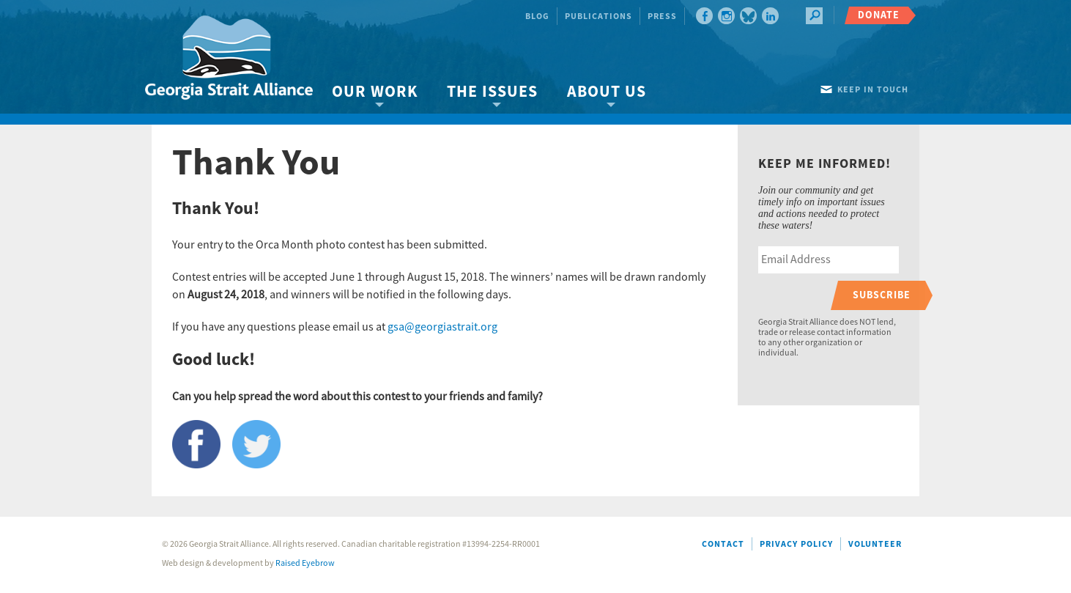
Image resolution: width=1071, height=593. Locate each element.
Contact (723, 544)
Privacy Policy (796, 544)
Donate (879, 15)
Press (662, 16)
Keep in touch (872, 90)
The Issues (492, 92)
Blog (537, 16)
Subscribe (882, 295)
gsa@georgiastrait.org (442, 327)
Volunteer (875, 544)
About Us (606, 92)
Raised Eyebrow (305, 563)
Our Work (375, 92)
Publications (598, 16)
